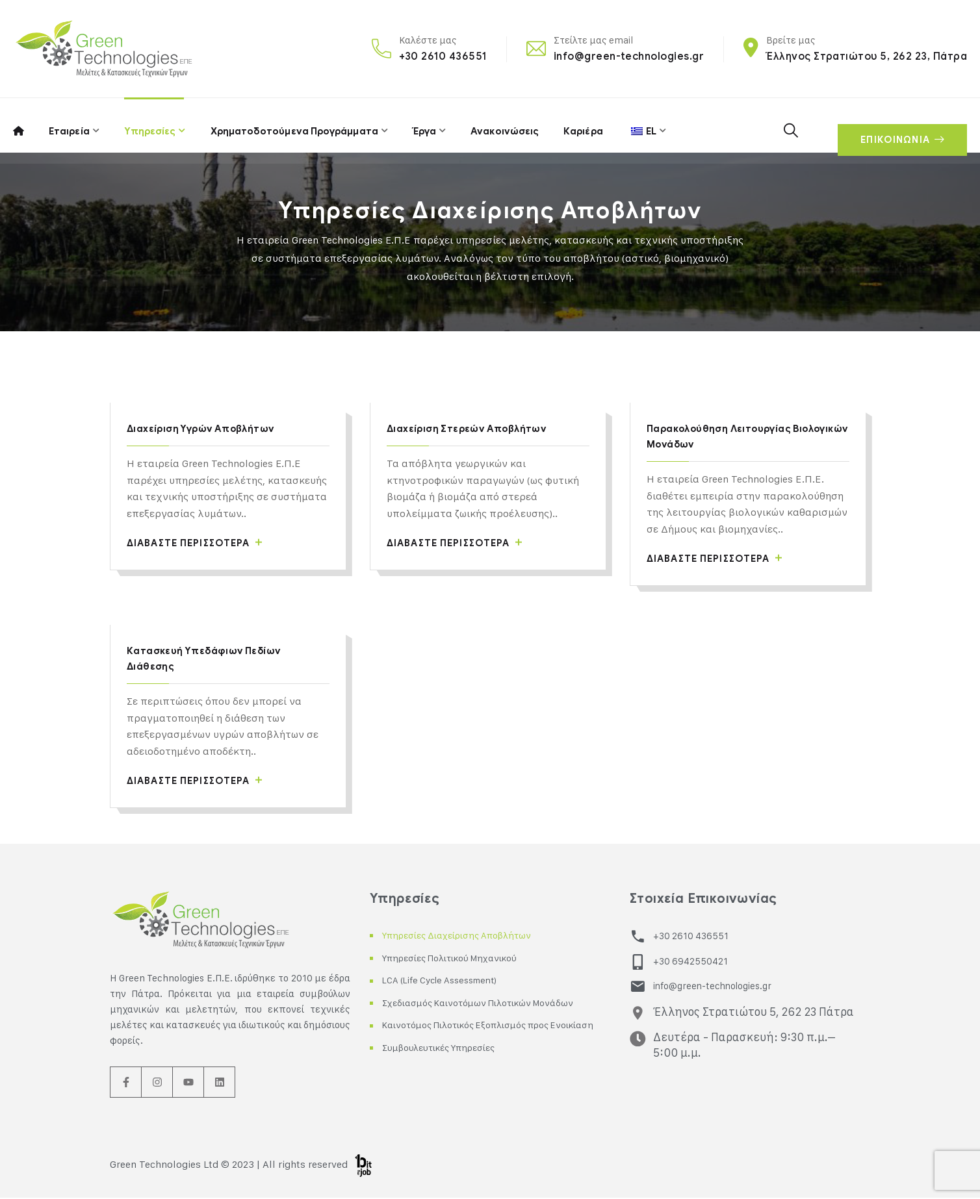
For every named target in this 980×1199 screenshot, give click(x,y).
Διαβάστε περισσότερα (203, 542)
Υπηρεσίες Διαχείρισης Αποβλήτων (468, 936)
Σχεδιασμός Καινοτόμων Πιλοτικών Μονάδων (492, 1004)
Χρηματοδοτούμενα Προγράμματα (294, 125)
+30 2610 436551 (443, 56)
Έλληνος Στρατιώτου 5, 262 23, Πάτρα (866, 56)
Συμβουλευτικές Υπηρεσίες (448, 1065)
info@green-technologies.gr (629, 56)
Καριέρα (581, 125)
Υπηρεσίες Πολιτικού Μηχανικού (461, 959)
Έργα (423, 125)
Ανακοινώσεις (503, 125)
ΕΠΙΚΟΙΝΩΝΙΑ (898, 125)
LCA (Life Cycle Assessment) (447, 981)
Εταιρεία (68, 125)
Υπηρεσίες (150, 125)
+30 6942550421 (688, 961)
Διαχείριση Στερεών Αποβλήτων (473, 428)
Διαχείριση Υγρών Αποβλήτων (207, 428)
